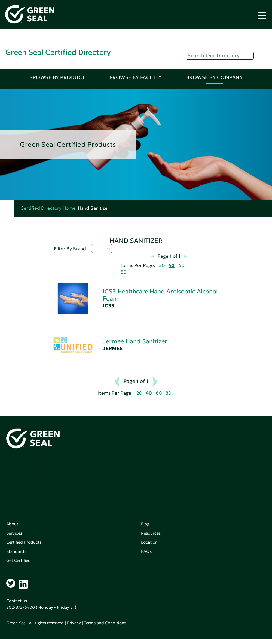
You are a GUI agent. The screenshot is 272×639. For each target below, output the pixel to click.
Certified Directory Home (48, 208)
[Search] (220, 56)
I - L (102, 248)
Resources (151, 533)
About (12, 523)
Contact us (16, 600)
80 (123, 272)
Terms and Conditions (105, 622)
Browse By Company (214, 77)
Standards (16, 551)
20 (162, 265)
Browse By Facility (135, 77)
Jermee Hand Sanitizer (135, 341)
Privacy (74, 622)
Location (149, 542)
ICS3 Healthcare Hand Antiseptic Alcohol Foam (160, 295)
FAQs (146, 551)
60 (181, 265)
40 (172, 265)
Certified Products (23, 542)
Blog (145, 523)
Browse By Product (57, 77)
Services (14, 533)
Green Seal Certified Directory (58, 52)
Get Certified (18, 560)
